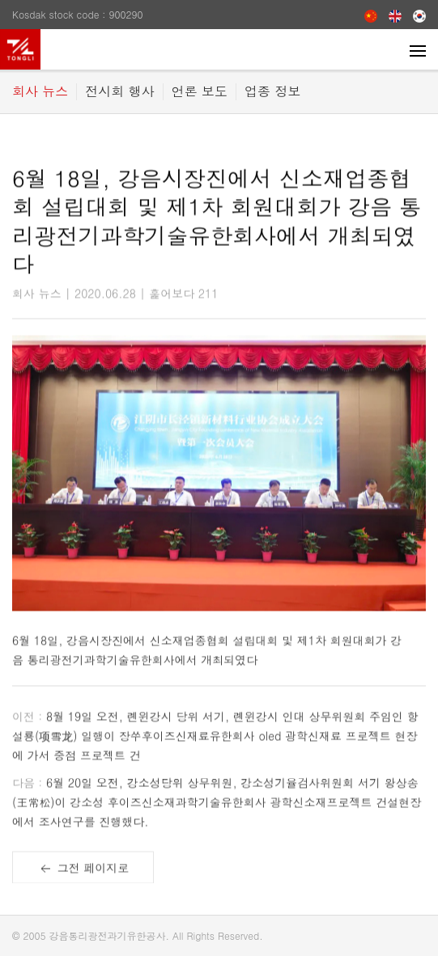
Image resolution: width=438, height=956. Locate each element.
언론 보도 (200, 91)
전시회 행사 (119, 91)
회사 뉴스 (40, 91)
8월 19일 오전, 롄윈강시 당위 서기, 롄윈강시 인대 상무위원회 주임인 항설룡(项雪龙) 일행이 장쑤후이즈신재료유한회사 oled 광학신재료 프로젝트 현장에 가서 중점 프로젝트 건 (215, 738)
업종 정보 (272, 91)
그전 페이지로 (83, 873)
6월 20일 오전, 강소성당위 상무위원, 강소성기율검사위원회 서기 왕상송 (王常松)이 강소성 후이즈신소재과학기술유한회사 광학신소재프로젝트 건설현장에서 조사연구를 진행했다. (216, 805)
